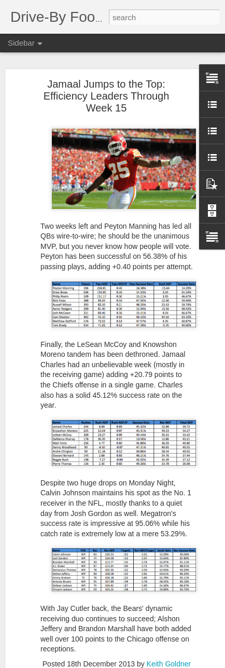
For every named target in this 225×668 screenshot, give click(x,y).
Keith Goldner (169, 664)
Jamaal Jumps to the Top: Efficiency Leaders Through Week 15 (107, 96)
